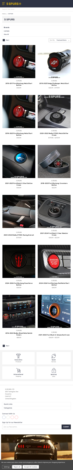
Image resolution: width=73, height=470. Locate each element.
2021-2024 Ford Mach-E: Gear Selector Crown (54, 234)
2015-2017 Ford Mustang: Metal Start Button (19, 84)
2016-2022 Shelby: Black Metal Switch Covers (18, 334)
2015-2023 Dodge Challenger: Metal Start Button (54, 84)
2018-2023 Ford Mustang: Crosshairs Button (54, 184)
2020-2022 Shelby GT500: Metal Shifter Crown (54, 134)
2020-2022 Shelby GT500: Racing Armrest (19, 235)
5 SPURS (6, 31)
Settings (7, 467)
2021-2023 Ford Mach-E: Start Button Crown (19, 184)
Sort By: (52, 40)
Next (8, 40)
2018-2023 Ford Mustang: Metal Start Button (18, 134)
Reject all (17, 467)
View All (6, 34)
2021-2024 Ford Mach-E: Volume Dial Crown (54, 335)
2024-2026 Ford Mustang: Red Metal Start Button (54, 284)
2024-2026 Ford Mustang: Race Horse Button (18, 284)
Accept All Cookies (30, 467)
